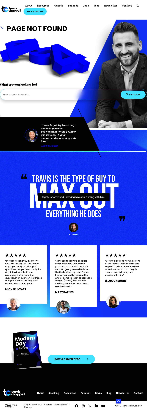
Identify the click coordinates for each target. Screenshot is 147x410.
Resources (43, 5)
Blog (96, 5)
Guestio (58, 5)
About (28, 5)
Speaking (53, 393)
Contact (127, 5)
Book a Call (35, 11)
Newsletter (110, 5)
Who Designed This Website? (128, 406)
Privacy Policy (61, 404)
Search (133, 94)
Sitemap (28, 407)
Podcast (73, 5)
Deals (86, 5)
